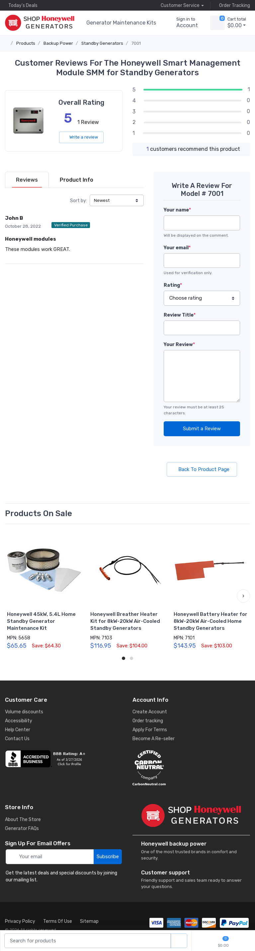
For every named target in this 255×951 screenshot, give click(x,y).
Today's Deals (21, 5)
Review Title (180, 315)
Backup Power (58, 43)
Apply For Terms (149, 730)
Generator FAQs (22, 828)
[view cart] (217, 23)
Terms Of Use (57, 921)
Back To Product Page (201, 469)
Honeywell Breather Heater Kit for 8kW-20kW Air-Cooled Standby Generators (125, 621)
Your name (177, 210)
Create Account (149, 712)
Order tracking (147, 721)
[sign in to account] (182, 22)
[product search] (179, 940)
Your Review (179, 344)
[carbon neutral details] (191, 767)
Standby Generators (102, 43)
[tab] (27, 180)
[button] (243, 596)
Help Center (17, 730)
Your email (177, 248)
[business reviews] (64, 758)
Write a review (81, 137)
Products (25, 43)
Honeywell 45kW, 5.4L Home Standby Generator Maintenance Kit (41, 621)
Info (76, 180)
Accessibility (18, 721)
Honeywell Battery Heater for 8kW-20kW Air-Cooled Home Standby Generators (210, 621)
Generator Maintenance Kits (121, 23)
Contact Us (17, 739)
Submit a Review (202, 429)
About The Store (23, 819)
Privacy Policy (20, 921)
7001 (136, 43)
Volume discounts (24, 712)
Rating (173, 285)
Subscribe (108, 857)
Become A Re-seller (153, 739)
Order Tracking (233, 5)
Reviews (27, 180)
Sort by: (78, 201)
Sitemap (89, 921)
